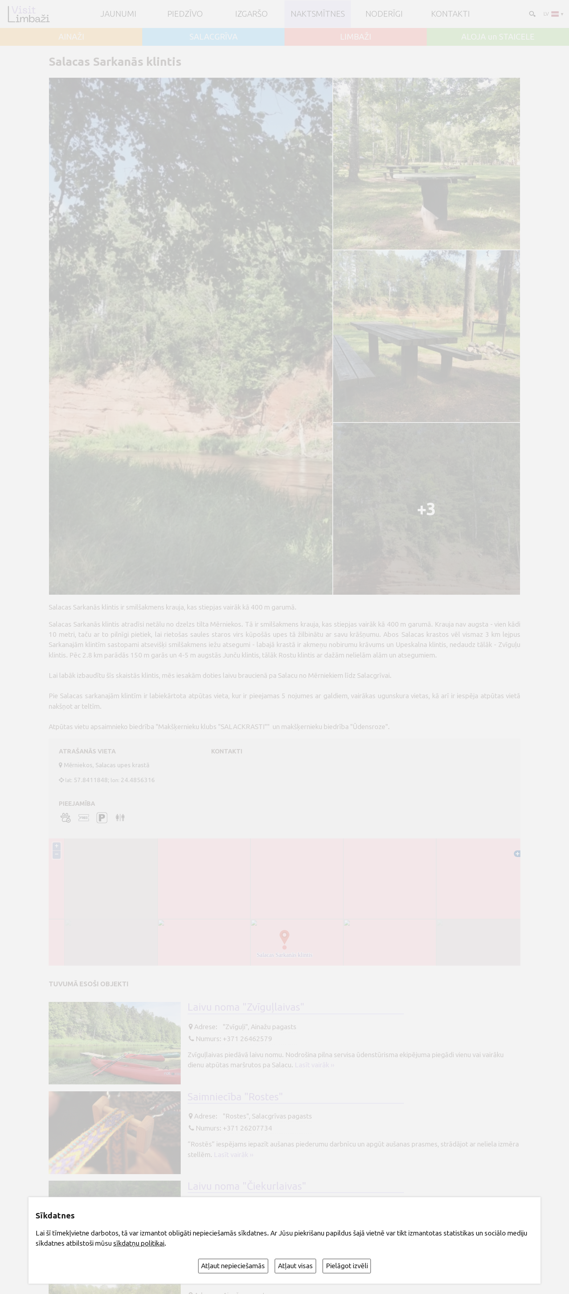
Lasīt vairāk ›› (314, 1065)
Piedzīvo (185, 14)
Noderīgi (384, 14)
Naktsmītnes (318, 14)
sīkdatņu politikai (138, 1243)
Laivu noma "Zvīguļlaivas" (246, 1006)
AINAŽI (71, 37)
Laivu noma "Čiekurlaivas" (247, 1186)
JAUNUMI (118, 14)
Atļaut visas (295, 1266)
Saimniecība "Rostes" (235, 1096)
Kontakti (450, 14)
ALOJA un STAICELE (498, 37)
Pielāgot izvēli (347, 1266)
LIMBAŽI (355, 37)
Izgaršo (251, 14)
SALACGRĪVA (213, 37)
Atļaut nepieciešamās (233, 1266)
